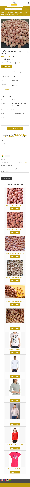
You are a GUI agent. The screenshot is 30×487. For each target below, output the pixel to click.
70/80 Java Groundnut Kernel (15, 301)
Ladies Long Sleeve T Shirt (15, 445)
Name (2, 140)
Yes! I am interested (15, 128)
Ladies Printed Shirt (15, 421)
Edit (18, 62)
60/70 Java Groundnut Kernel (15, 277)
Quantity (3, 159)
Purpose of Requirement (6, 165)
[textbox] (12, 62)
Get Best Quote (15, 208)
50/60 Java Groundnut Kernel (15, 253)
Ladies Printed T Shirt (15, 469)
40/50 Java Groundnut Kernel (15, 205)
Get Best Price (6, 66)
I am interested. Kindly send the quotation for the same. (15, 174)
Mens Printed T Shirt (15, 349)
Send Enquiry (15, 485)
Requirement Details (5, 171)
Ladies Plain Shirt (15, 397)
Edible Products (9, 12)
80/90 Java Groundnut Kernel (15, 325)
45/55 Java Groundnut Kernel (15, 229)
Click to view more (5, 89)
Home (2, 12)
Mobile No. (3, 153)
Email (2, 147)
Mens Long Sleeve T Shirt (15, 373)
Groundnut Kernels (18, 12)
